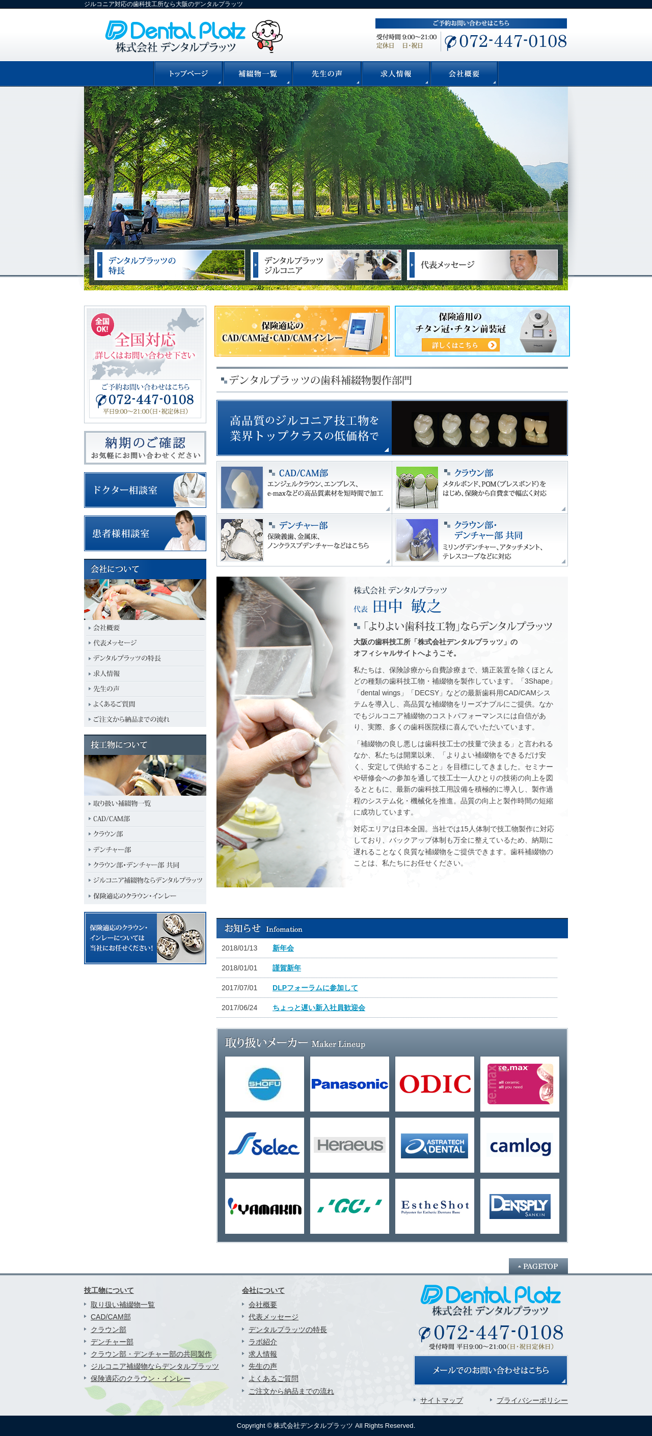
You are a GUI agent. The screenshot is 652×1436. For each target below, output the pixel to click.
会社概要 (263, 1304)
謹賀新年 (287, 968)
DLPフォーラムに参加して (315, 988)
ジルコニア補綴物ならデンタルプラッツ (155, 1366)
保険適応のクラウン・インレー (141, 1378)
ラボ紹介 (263, 1342)
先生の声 (263, 1366)
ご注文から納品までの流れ (291, 1391)
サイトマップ (441, 1400)
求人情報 (263, 1354)
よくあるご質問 (273, 1378)
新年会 (283, 948)
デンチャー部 (112, 1342)
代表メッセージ (273, 1317)
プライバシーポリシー (532, 1400)
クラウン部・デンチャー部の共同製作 (151, 1354)
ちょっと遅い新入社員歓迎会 (319, 1008)
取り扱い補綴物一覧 (123, 1304)
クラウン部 (108, 1329)
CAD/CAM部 (111, 1317)
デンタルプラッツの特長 (288, 1329)
